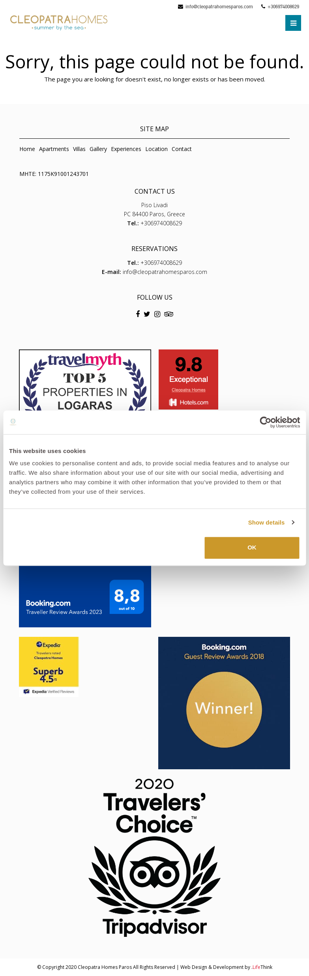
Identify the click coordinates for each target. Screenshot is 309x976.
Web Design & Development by (226, 967)
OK (252, 547)
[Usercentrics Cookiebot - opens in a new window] (265, 422)
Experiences (126, 149)
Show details (266, 522)
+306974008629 (283, 6)
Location (156, 149)
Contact (182, 149)
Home (27, 149)
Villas (79, 149)
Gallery (98, 149)
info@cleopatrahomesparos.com (219, 6)
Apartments (54, 149)
